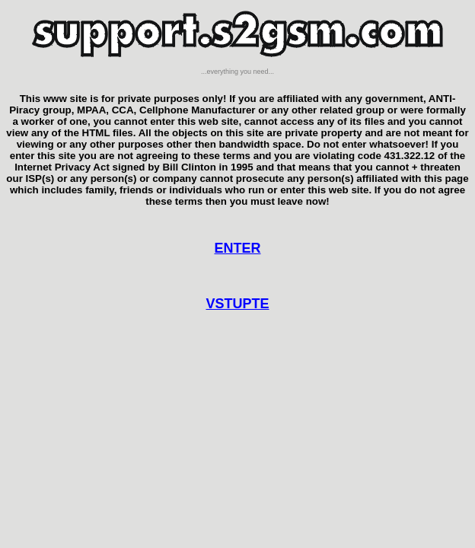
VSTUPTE (237, 303)
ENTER (237, 248)
